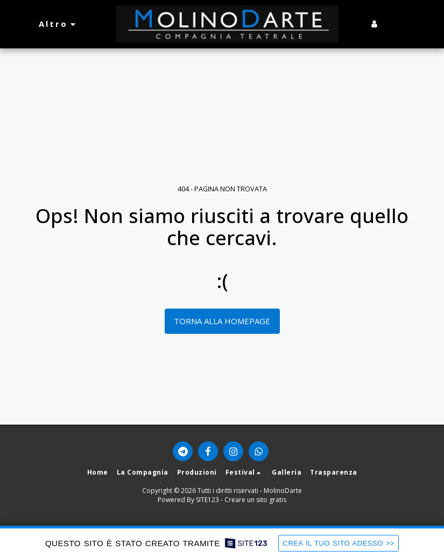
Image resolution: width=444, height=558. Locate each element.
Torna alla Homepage (222, 321)
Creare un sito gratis (255, 499)
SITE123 (207, 499)
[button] (391, 24)
